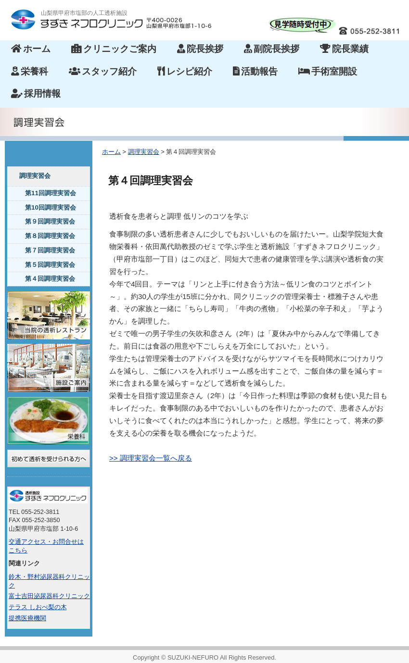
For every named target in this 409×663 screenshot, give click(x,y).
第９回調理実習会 (50, 221)
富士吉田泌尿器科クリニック (49, 596)
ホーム (31, 49)
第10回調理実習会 (50, 207)
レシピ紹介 (184, 71)
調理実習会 (35, 175)
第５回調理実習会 (50, 264)
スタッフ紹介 (103, 71)
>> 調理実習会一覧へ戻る (150, 458)
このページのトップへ (382, 492)
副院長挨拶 (271, 49)
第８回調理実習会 (50, 235)
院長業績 (344, 49)
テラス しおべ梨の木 (38, 607)
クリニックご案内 (113, 49)
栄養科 (29, 71)
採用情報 (36, 93)
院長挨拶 (200, 49)
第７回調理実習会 (50, 250)
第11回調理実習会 (50, 193)
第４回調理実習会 (50, 278)
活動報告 (255, 71)
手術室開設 (327, 71)
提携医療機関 (27, 618)
